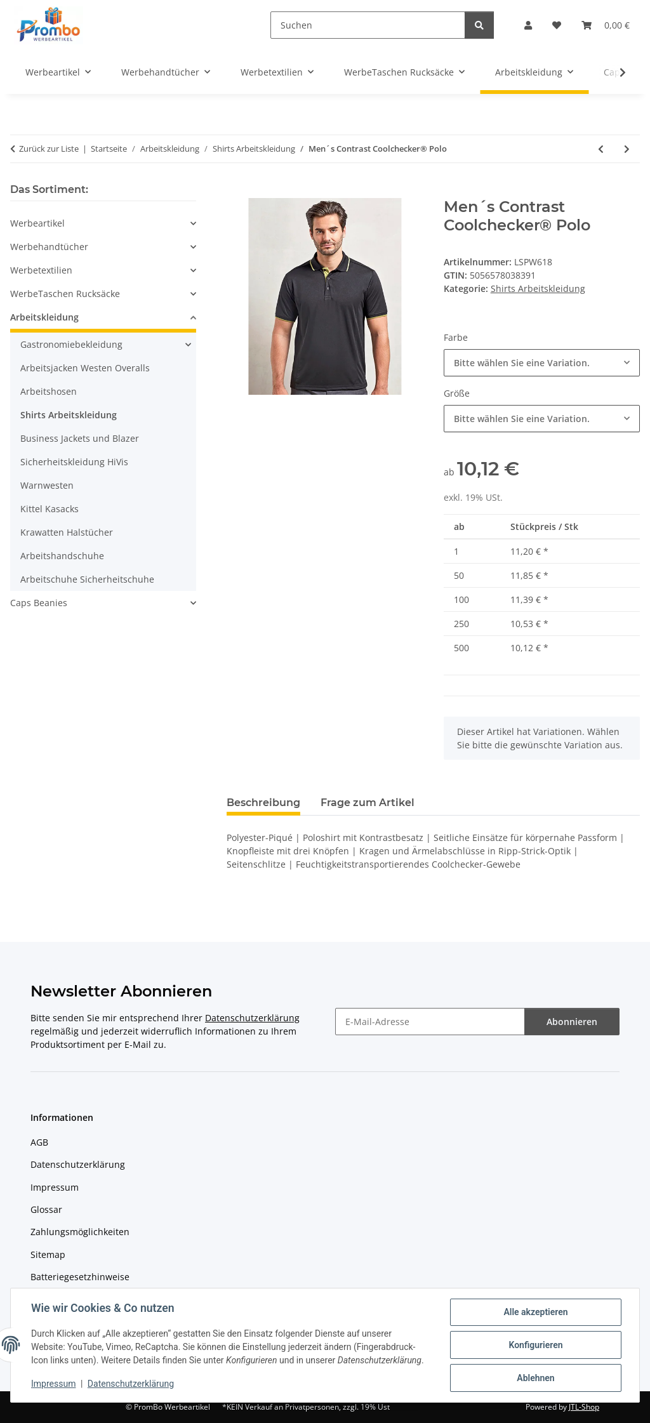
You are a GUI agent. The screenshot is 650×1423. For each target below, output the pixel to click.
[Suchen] (367, 25)
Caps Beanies (38, 603)
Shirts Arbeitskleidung (538, 288)
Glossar (46, 1209)
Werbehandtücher (49, 247)
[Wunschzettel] (556, 25)
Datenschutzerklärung (131, 1384)
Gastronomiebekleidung (71, 344)
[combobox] (542, 362)
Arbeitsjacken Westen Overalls (85, 368)
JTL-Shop (584, 1406)
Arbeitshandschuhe (62, 556)
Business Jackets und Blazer (79, 438)
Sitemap (47, 1254)
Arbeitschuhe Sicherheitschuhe (87, 579)
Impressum (53, 1384)
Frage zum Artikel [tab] (368, 803)
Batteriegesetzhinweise (79, 1277)
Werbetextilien (41, 270)
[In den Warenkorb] (237, 191)
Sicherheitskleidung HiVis (74, 462)
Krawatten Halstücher (66, 532)
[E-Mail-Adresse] (430, 1021)
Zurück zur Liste (49, 148)
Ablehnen (535, 1378)
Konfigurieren (535, 1345)
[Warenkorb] (605, 25)
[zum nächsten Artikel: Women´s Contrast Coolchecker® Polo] (627, 148)
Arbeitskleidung (44, 317)
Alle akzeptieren (535, 1312)
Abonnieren (572, 1022)
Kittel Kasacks (49, 509)
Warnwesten (47, 485)
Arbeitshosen (48, 391)
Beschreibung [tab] (263, 803)
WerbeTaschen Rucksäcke (65, 294)
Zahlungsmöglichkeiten (79, 1232)
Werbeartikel (37, 223)
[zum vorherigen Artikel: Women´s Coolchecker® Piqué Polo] (601, 148)
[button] (528, 25)
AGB (39, 1142)
